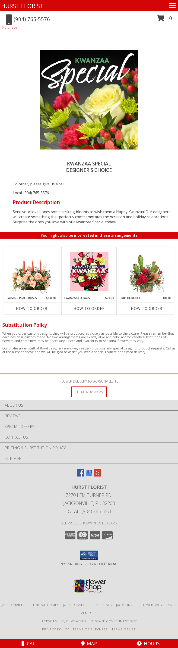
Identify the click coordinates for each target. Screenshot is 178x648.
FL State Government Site (113, 621)
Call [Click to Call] (30, 643)
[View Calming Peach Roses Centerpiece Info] (31, 271)
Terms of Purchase (90, 629)
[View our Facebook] (80, 475)
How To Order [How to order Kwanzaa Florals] (89, 308)
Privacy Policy (55, 629)
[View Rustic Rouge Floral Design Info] (146, 271)
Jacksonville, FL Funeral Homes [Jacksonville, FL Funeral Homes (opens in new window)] (30, 605)
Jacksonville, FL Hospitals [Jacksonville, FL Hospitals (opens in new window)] (87, 605)
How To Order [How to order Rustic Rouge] (146, 308)
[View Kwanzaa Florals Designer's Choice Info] (89, 271)
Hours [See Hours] (148, 643)
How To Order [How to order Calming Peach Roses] (31, 308)
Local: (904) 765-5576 (31, 192)
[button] (164, 20)
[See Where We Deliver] (89, 391)
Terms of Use (124, 629)
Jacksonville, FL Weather (63, 621)
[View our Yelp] (97, 475)
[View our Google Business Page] (89, 475)
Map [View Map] (89, 643)
